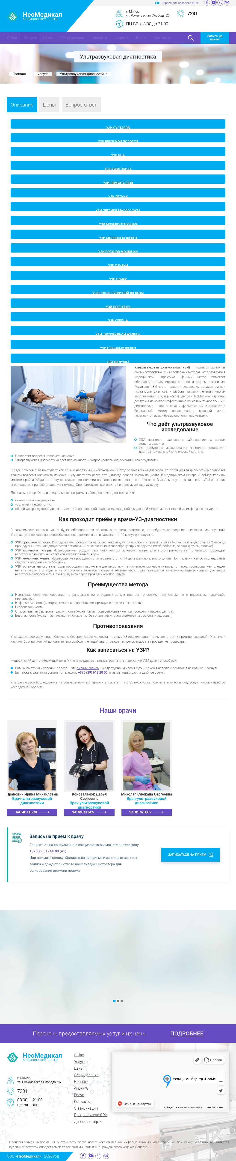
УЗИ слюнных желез (118, 347)
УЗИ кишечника (118, 168)
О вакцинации (86, 1108)
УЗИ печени (118, 265)
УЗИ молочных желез (118, 237)
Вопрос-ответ (81, 105)
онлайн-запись (88, 668)
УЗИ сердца (118, 320)
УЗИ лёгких (118, 196)
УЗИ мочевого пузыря (118, 223)
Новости (99, 38)
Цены (48, 38)
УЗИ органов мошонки (118, 251)
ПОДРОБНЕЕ (186, 1033)
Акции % (121, 38)
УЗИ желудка (117, 361)
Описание (22, 105)
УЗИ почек (118, 279)
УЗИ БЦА (118, 155)
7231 (22, 1091)
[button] (114, 1001)
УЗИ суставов (118, 127)
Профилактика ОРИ (90, 1115)
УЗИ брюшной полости (118, 141)
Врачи (141, 38)
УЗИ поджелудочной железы (118, 292)
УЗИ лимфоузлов (118, 182)
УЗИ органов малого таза (118, 210)
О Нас (12, 38)
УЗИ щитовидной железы (118, 334)
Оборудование (72, 38)
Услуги (30, 38)
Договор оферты (88, 1121)
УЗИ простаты (118, 306)
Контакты (162, 38)
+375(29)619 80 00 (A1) (48, 851)
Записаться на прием (187, 855)
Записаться (26, 812)
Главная (19, 74)
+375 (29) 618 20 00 (93, 672)
